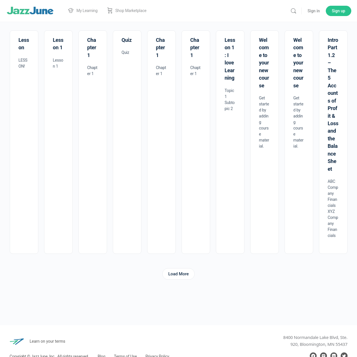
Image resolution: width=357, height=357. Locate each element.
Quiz (127, 40)
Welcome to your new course (264, 63)
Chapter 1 (91, 47)
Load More (178, 273)
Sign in (313, 11)
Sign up (338, 11)
